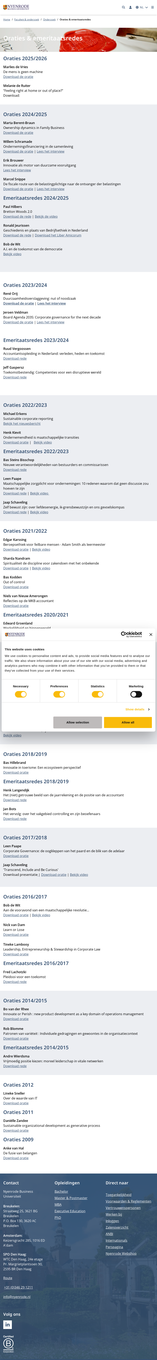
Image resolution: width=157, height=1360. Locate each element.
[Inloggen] (130, 7)
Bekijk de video (46, 216)
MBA (58, 1204)
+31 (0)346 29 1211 (18, 1287)
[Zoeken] (124, 7)
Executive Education (70, 1211)
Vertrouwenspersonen (123, 1208)
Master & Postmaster (71, 1198)
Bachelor (61, 1191)
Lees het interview (50, 151)
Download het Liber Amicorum (58, 235)
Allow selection (77, 722)
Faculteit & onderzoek (26, 19)
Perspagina (114, 1247)
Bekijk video (12, 254)
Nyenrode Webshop (121, 1253)
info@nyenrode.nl (16, 1297)
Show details (135, 709)
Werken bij (114, 1214)
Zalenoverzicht (117, 1227)
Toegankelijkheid (118, 1194)
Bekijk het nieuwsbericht (21, 423)
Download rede (15, 358)
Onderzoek (49, 19)
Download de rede (17, 216)
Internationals (116, 1240)
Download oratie (16, 442)
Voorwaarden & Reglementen (128, 1201)
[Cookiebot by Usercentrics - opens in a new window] (124, 634)
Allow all (128, 722)
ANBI (109, 1234)
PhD (58, 1217)
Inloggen (112, 1221)
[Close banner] (150, 634)
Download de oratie (18, 76)
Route (7, 1278)
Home (6, 19)
